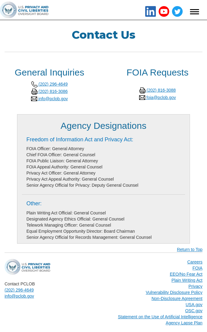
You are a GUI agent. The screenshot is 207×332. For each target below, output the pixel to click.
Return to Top (189, 249)
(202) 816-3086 (49, 91)
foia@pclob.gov (157, 97)
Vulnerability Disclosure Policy (174, 292)
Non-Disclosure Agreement (177, 298)
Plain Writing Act (186, 280)
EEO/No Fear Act (186, 274)
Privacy (195, 286)
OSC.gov (193, 310)
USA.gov (194, 304)
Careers (194, 262)
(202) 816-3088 (157, 90)
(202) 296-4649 (49, 84)
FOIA (197, 268)
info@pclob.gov (49, 98)
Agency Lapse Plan (184, 322)
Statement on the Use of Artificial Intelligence (160, 316)
